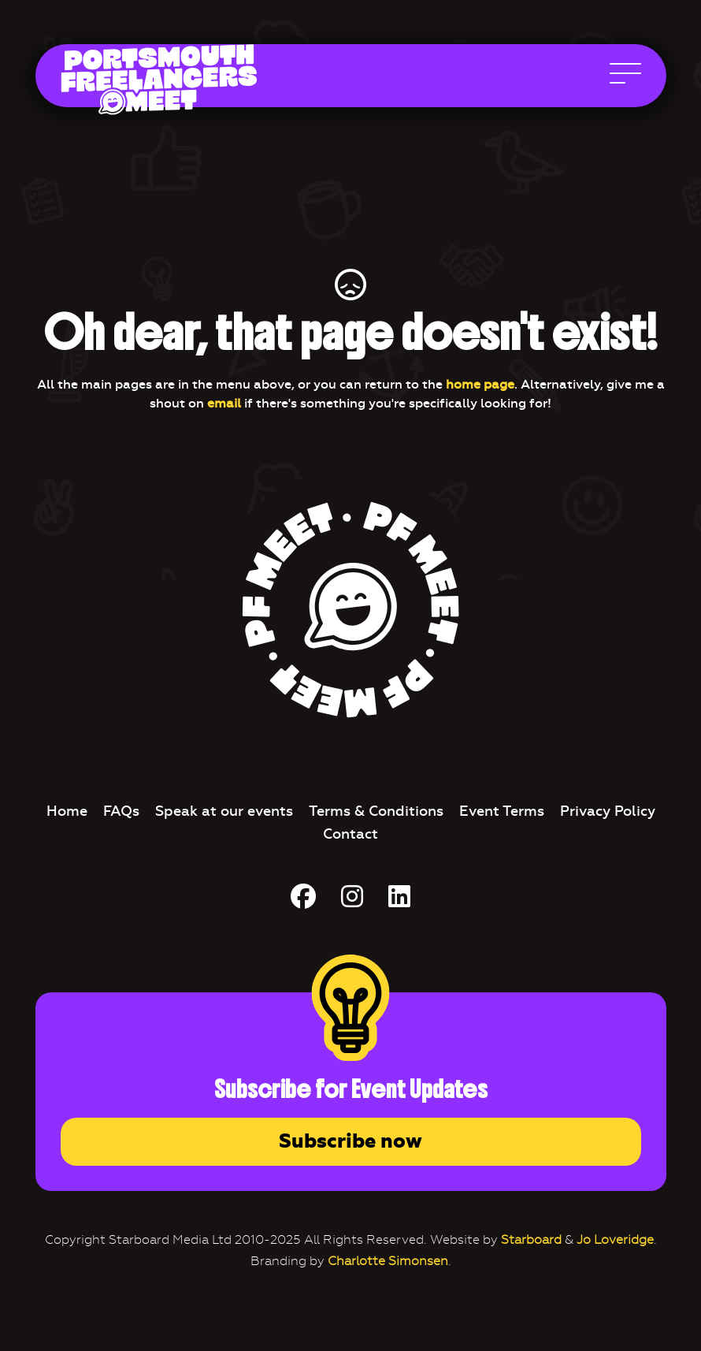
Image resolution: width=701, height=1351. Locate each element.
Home (66, 811)
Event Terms (501, 811)
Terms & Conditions (376, 811)
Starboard (531, 1239)
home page (480, 384)
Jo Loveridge (615, 1239)
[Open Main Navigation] (625, 77)
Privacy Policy (607, 811)
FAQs (121, 811)
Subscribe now (350, 1141)
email (224, 403)
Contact (350, 834)
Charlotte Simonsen (388, 1260)
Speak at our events (224, 811)
